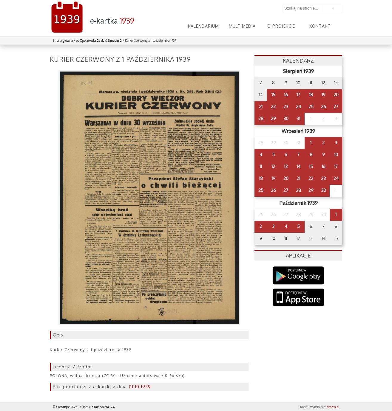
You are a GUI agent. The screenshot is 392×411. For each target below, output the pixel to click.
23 (285, 106)
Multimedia (242, 26)
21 (261, 106)
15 (273, 94)
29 (273, 118)
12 (273, 166)
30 (285, 118)
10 (336, 154)
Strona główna (63, 40)
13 (286, 166)
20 (336, 94)
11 (261, 166)
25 (311, 106)
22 (273, 106)
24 (298, 106)
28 (260, 118)
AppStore (298, 298)
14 (298, 166)
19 (323, 94)
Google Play (298, 275)
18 (311, 94)
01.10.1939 (140, 387)
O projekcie (281, 26)
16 (286, 94)
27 (336, 106)
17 (298, 94)
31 (298, 118)
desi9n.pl (333, 407)
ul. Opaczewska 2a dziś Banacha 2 (99, 40)
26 (323, 106)
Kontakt (320, 26)
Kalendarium (203, 26)
